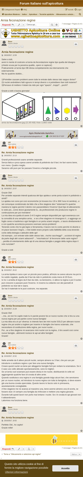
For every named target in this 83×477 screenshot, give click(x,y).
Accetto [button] (65, 468)
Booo (10, 41)
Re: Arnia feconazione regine (18, 152)
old (9, 142)
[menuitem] (24, 9)
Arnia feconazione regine (18, 20)
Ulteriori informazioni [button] (16, 472)
